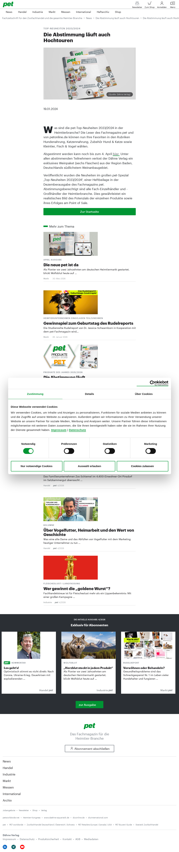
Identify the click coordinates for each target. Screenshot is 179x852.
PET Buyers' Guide (123, 824)
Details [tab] (89, 393)
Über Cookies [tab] (144, 393)
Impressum (58, 429)
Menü (172, 5)
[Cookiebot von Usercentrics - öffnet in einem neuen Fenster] (152, 383)
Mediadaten (91, 839)
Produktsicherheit (48, 839)
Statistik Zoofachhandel (147, 824)
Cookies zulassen (142, 466)
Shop (34, 810)
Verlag (44, 810)
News (89, 18)
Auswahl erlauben (89, 466)
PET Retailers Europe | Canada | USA (95, 824)
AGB (77, 839)
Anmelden (162, 5)
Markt (7, 781)
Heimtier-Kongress (31, 817)
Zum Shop (150, 5)
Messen (8, 787)
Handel (8, 768)
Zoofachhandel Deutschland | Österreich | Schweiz (51, 824)
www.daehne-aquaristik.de (56, 817)
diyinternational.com (98, 817)
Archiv (7, 800)
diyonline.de (79, 817)
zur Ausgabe (87, 704)
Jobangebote (9, 810)
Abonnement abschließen (89, 748)
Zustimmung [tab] (35, 393)
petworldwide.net (11, 817)
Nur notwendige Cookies (36, 466)
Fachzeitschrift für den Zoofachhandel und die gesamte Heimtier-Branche (42, 18)
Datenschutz (77, 429)
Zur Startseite (89, 211)
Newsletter (137, 5)
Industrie (9, 774)
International (12, 794)
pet (4, 824)
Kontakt (67, 839)
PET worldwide (16, 824)
